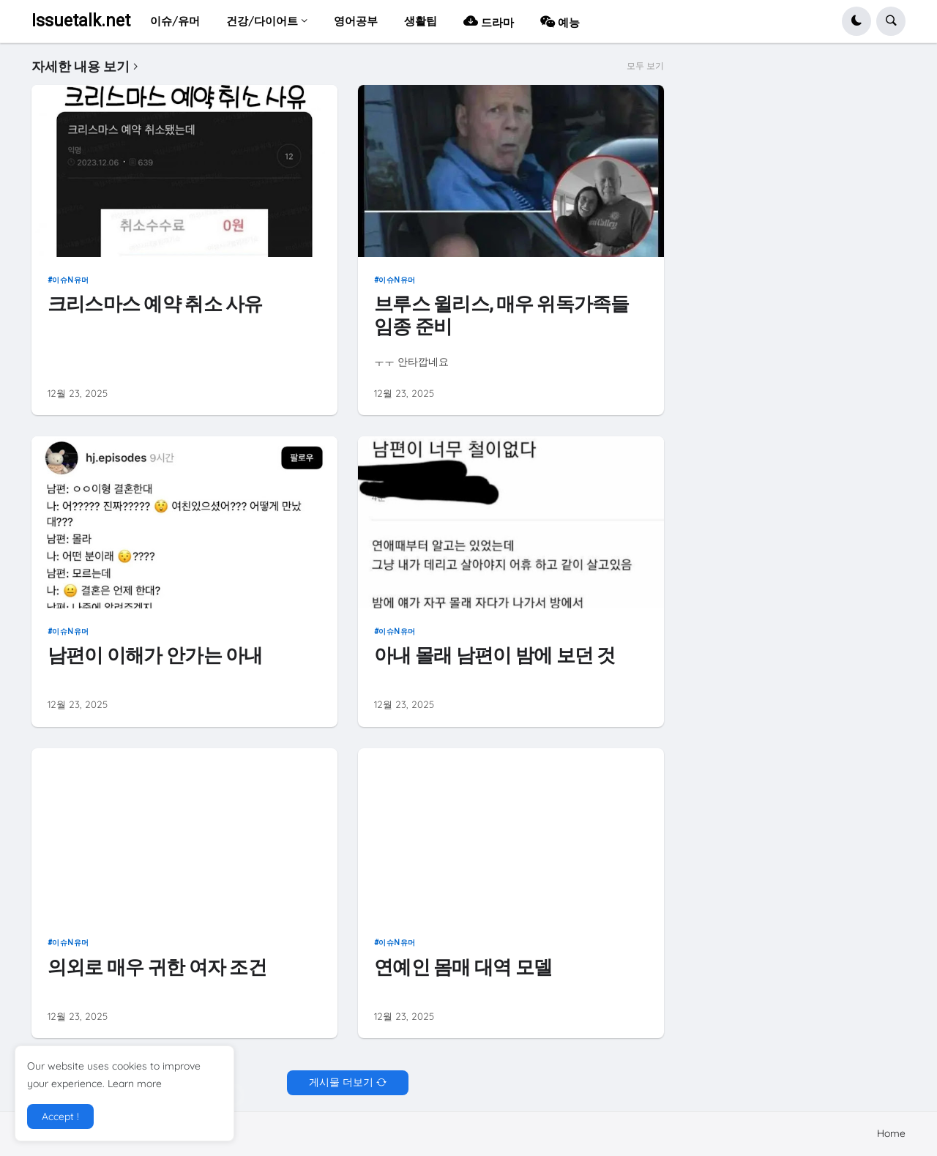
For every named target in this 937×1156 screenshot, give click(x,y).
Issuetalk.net (80, 21)
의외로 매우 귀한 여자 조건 (157, 967)
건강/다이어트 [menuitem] (262, 21)
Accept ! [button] (60, 1116)
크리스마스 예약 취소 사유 (155, 304)
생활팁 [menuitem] (420, 21)
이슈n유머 (70, 280)
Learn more (135, 1083)
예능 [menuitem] (560, 21)
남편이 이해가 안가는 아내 (155, 655)
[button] (856, 21)
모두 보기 (645, 65)
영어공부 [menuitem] (356, 21)
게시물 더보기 (341, 1082)
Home (891, 1133)
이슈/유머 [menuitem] (175, 21)
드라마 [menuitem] (488, 21)
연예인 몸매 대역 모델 (463, 967)
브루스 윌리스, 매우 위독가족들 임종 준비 (502, 315)
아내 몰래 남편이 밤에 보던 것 (495, 655)
